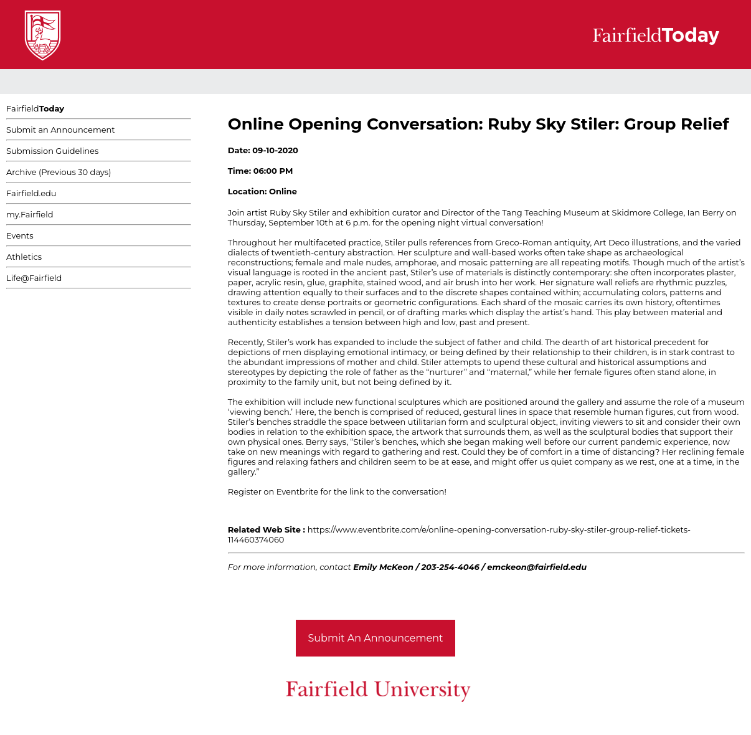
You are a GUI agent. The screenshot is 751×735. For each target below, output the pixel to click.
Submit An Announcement (375, 638)
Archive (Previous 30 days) (58, 172)
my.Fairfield (30, 214)
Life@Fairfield (34, 278)
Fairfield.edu (31, 193)
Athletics (24, 257)
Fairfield (35, 108)
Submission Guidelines (52, 151)
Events (20, 235)
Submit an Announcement (60, 130)
